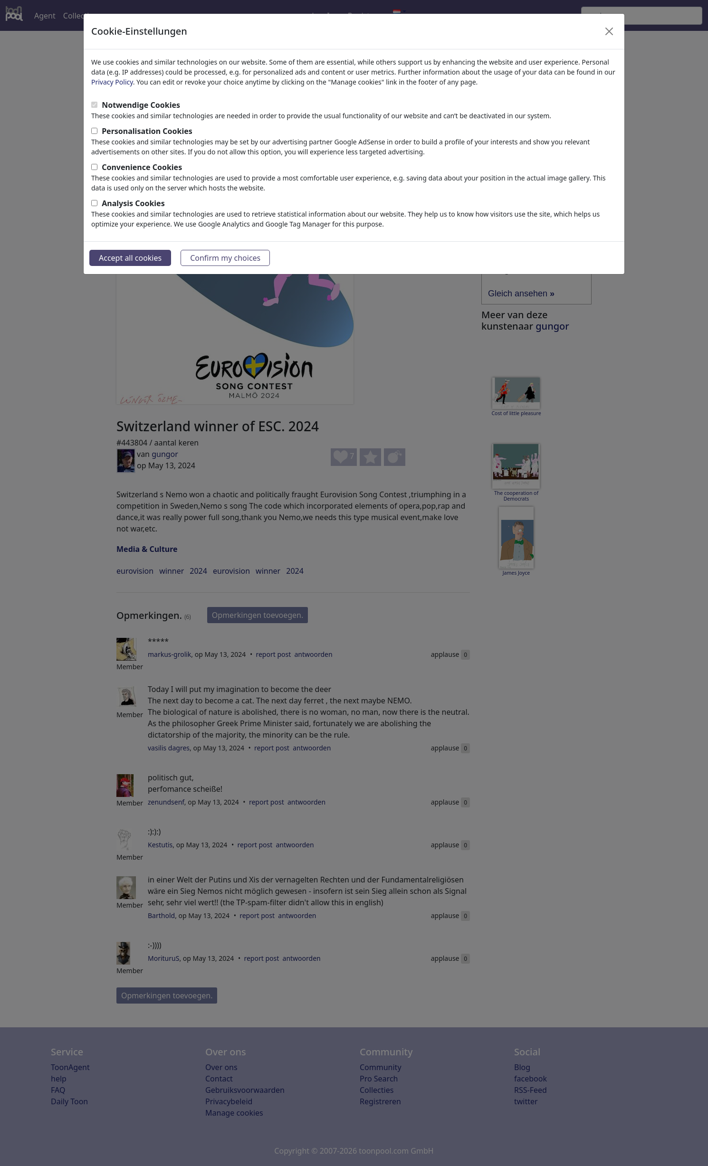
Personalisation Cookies (147, 131)
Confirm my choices (225, 258)
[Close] (609, 31)
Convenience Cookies (142, 167)
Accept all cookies (130, 258)
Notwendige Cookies (141, 105)
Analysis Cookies (133, 203)
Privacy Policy (112, 81)
